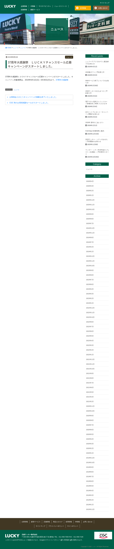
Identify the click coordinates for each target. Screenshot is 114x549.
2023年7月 (90, 280)
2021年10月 (90, 369)
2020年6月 (90, 430)
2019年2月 (90, 500)
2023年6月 (90, 284)
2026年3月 (90, 186)
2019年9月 (90, 467)
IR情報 (33, 6)
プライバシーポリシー (56, 526)
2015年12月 (90, 509)
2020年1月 (90, 453)
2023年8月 (90, 275)
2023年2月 (90, 298)
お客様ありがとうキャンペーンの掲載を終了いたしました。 (33, 97)
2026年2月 (90, 190)
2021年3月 (90, 397)
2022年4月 (90, 340)
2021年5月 (90, 392)
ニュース (69, 57)
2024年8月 (90, 237)
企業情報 (24, 6)
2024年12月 (90, 228)
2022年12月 (90, 308)
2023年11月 (90, 261)
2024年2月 (90, 247)
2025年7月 (90, 223)
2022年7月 (90, 326)
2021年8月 (90, 378)
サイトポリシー (72, 526)
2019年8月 (90, 472)
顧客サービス (35, 10)
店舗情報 (24, 10)
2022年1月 (90, 354)
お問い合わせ (103, 8)
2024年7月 (90, 242)
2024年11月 (90, 233)
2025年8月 (90, 219)
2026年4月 (90, 181)
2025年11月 (90, 205)
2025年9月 (90, 214)
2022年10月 (90, 317)
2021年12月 (90, 359)
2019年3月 (90, 495)
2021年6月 (90, 387)
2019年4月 (90, 490)
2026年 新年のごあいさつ (94, 122)
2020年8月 (90, 420)
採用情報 (83, 8)
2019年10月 (90, 462)
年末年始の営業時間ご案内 (94, 131)
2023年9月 (90, 270)
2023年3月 (90, 294)
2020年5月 (90, 434)
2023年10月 (90, 266)
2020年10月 (90, 411)
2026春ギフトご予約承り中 (94, 72)
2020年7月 (90, 425)
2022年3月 (90, 345)
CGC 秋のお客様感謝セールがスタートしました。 (29, 103)
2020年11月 (90, 406)
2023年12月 (90, 256)
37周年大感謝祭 (62, 80)
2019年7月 (90, 476)
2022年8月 (90, 322)
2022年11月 (90, 312)
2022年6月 (90, 331)
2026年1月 (90, 195)
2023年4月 (90, 289)
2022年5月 (90, 336)
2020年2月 (90, 448)
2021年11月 (90, 364)
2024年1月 (90, 251)
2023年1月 (90, 303)
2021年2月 (90, 401)
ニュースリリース (60, 6)
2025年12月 (90, 200)
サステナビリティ (45, 6)
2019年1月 (90, 504)
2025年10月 (90, 209)
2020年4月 (90, 439)
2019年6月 (90, 481)
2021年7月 (90, 383)
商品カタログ (57, 522)
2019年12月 (90, 458)
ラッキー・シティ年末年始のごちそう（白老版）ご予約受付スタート (97, 152)
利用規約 (67, 540)
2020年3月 (90, 444)
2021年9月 (90, 373)
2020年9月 (90, 416)
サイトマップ (104, 3)
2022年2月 (90, 350)
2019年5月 (90, 486)
